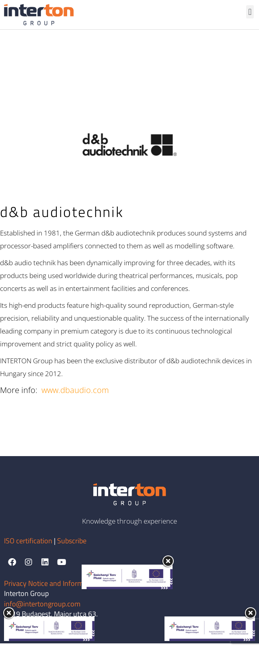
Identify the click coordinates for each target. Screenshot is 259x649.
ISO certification (29, 546)
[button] (250, 11)
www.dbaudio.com (75, 395)
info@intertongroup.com (42, 609)
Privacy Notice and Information (51, 588)
